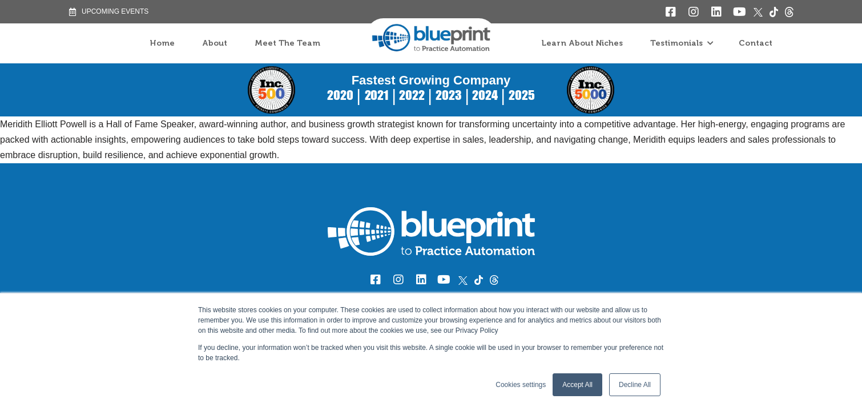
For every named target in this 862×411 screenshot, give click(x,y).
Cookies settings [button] (521, 385)
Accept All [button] (577, 385)
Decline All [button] (635, 385)
